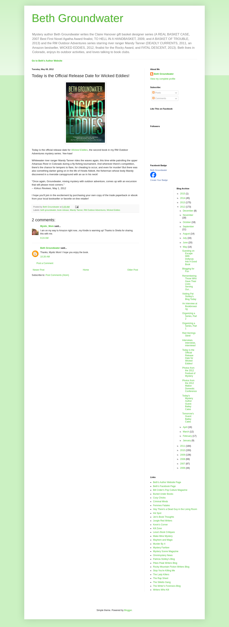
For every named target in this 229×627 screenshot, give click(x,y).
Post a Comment (44, 263)
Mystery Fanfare (161, 547)
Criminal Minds (160, 501)
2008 (183, 459)
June (185, 242)
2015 (183, 193)
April (185, 427)
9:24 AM (44, 238)
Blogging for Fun (188, 270)
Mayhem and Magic (163, 540)
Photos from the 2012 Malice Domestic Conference (189, 386)
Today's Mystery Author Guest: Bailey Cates (187, 402)
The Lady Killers (161, 574)
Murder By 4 (159, 544)
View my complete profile (162, 79)
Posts (156, 92)
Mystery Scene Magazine (165, 551)
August (186, 233)
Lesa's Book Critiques (164, 532)
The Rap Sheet (160, 578)
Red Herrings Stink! (189, 334)
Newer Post (38, 270)
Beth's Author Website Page (167, 482)
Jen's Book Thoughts (163, 517)
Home (86, 270)
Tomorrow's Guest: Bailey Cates (188, 417)
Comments (159, 98)
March (186, 431)
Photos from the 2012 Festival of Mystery (188, 372)
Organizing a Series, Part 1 (189, 326)
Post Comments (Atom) (57, 275)
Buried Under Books (163, 494)
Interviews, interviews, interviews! (189, 343)
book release (63, 210)
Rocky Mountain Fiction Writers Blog (171, 566)
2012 (183, 206)
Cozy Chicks (159, 497)
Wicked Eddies (113, 210)
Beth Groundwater (77, 18)
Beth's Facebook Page (164, 486)
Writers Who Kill (161, 589)
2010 (183, 450)
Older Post (132, 270)
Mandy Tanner (76, 210)
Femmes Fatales (161, 505)
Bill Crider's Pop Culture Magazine (170, 490)
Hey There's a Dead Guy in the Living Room (175, 509)
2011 (183, 446)
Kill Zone (157, 528)
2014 (183, 198)
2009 (183, 455)
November (188, 215)
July (185, 238)
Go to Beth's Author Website (47, 60)
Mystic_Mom (47, 226)
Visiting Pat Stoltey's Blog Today (189, 296)
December (188, 210)
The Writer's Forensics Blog (167, 586)
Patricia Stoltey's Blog (164, 559)
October (187, 222)
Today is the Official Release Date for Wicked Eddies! (188, 357)
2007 (183, 463)
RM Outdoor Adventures (95, 210)
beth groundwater (48, 210)
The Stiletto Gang (162, 582)
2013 (183, 202)
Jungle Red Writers (162, 520)
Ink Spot (157, 513)
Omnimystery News (163, 555)
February (187, 436)
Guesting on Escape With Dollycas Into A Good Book (189, 258)
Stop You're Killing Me (164, 570)
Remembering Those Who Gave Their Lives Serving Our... (189, 283)
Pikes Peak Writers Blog (165, 563)
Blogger (128, 610)
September (188, 226)
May (185, 247)
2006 (183, 468)
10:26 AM (45, 256)
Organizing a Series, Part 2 (189, 316)
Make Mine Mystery (163, 536)
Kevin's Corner (160, 524)
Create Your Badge (159, 180)
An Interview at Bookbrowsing (189, 306)
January (187, 440)
